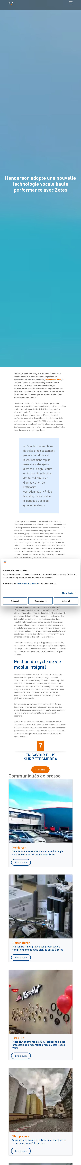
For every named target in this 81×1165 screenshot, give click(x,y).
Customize (40, 601)
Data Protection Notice (27, 583)
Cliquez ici (40, 769)
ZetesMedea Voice (53, 379)
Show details (67, 593)
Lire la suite (21, 862)
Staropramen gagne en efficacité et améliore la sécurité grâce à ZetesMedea (39, 1141)
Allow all (66, 601)
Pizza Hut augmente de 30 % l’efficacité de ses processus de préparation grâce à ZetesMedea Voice (38, 1044)
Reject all (15, 601)
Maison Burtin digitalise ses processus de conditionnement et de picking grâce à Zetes (37, 948)
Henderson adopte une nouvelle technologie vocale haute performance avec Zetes (37, 853)
